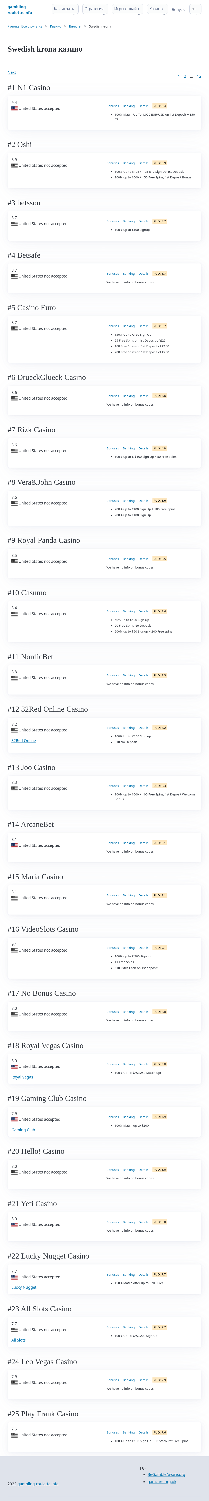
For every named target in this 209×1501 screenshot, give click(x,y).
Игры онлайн (126, 8)
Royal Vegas (22, 1077)
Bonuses (113, 106)
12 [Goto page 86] (199, 76)
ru (194, 8)
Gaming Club (23, 1130)
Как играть (64, 8)
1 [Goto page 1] (179, 76)
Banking (129, 106)
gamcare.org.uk (162, 1481)
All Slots (18, 1340)
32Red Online (23, 740)
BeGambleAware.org (166, 1474)
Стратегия (93, 8)
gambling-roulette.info (38, 1484)
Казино (156, 8)
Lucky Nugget (24, 1287)
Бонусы (179, 9)
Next (12, 72)
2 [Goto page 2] (185, 76)
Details (144, 106)
